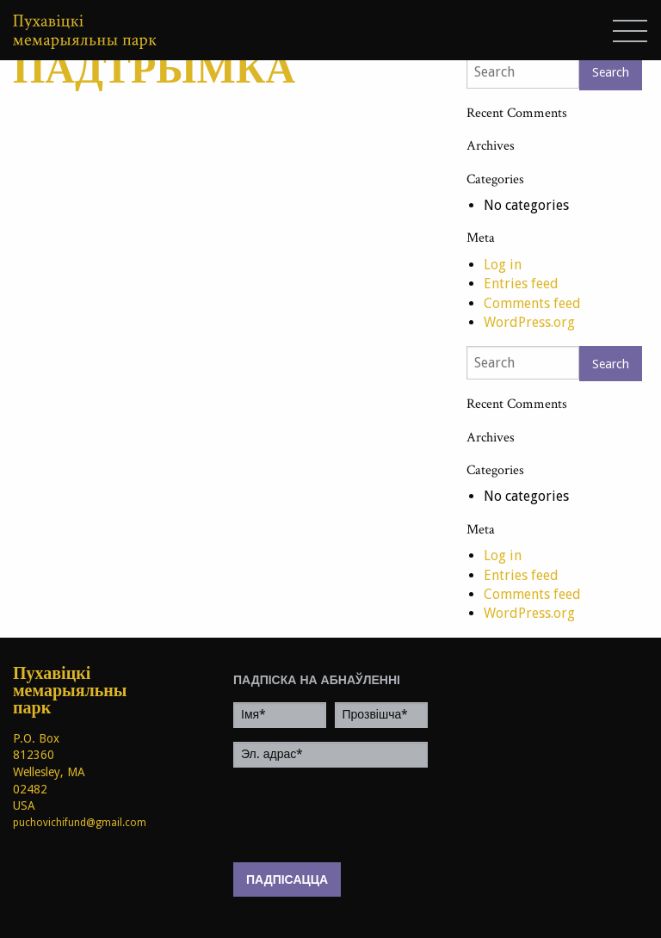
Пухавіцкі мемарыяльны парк (55, 691)
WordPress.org (529, 322)
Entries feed (521, 283)
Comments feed (532, 303)
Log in (503, 264)
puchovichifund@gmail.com (79, 823)
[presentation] (364, 815)
